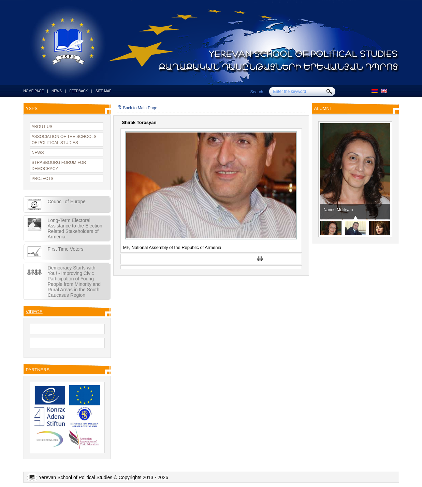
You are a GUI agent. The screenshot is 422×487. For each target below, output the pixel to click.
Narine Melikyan (338, 209)
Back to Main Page (137, 108)
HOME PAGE (34, 91)
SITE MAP (104, 91)
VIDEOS (34, 311)
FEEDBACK (79, 91)
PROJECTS (43, 178)
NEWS (57, 91)
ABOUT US (42, 126)
